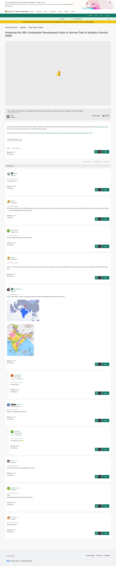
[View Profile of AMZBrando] (19, 404)
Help (102, 15)
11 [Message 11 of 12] (12, 215)
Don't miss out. (90, 22)
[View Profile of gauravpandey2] (15, 230)
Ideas (45, 11)
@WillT (9, 267)
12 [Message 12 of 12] (12, 186)
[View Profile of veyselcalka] (17, 431)
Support (73, 11)
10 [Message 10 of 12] (12, 243)
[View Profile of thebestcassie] (14, 488)
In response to (17, 379)
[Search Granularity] (65, 18)
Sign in (96, 15)
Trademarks (107, 555)
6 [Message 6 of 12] (15, 446)
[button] (108, 125)
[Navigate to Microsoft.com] (9, 11)
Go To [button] (107, 15)
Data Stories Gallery (36, 27)
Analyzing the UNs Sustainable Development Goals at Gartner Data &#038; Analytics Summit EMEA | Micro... (64, 133)
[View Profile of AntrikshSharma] (18, 289)
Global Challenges (16, 148)
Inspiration (38, 11)
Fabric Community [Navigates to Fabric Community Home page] (22, 11)
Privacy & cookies (90, 555)
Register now (8, 6)
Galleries (23, 27)
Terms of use (99, 555)
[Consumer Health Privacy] (26, 560)
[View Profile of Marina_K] (13, 517)
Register (90, 15)
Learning (66, 11)
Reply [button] (105, 151)
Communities (53, 11)
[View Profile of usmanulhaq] (18, 375)
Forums (32, 11)
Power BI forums (11, 27)
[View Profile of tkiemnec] (13, 257)
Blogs (60, 11)
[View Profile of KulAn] (12, 460)
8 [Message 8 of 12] (15, 389)
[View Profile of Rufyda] (15, 173)
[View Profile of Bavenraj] (13, 201)
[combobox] (91, 18)
